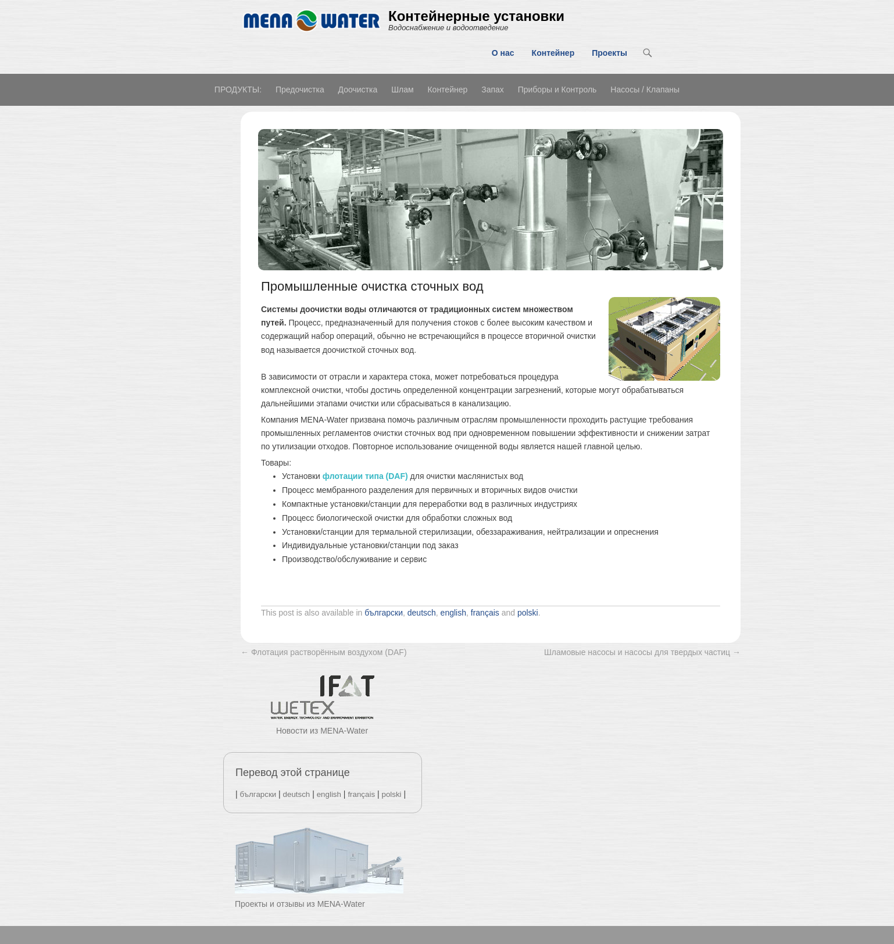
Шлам (402, 89)
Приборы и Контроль (557, 89)
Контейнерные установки (476, 16)
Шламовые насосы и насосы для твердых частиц (642, 652)
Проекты (609, 53)
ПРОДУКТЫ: (238, 89)
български (383, 612)
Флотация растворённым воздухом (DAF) (324, 652)
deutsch (421, 612)
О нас (503, 53)
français (485, 612)
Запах (492, 89)
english (453, 612)
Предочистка (300, 89)
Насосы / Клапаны (645, 89)
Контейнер (553, 53)
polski (527, 612)
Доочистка (358, 89)
